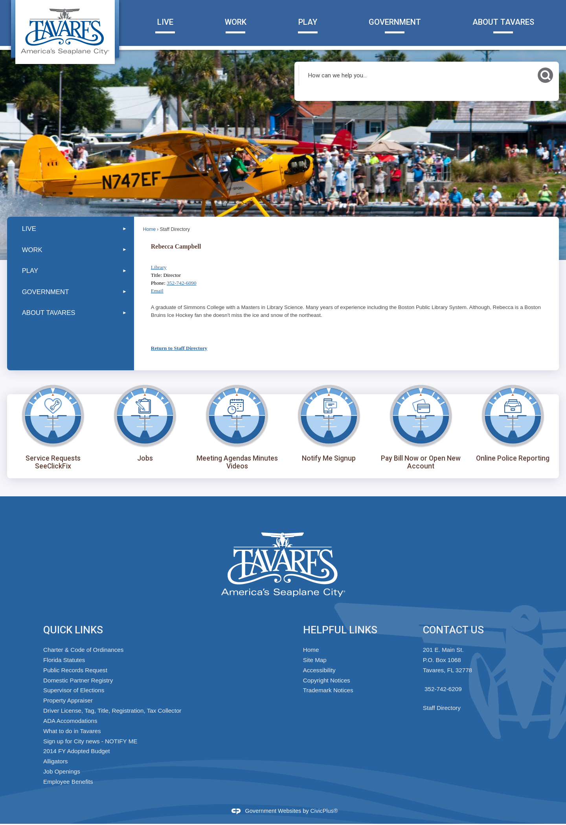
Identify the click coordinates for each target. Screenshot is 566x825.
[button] (545, 75)
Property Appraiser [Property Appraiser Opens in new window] (68, 700)
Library (159, 267)
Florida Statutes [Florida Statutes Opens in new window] (64, 660)
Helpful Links (340, 630)
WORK (32, 250)
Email (157, 291)
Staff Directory (442, 707)
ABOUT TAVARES (48, 312)
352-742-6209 (443, 689)
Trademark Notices (328, 690)
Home (149, 229)
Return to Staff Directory (179, 348)
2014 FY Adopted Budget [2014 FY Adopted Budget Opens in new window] (76, 751)
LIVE (29, 228)
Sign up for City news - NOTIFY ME (90, 741)
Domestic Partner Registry (78, 680)
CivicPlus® (324, 811)
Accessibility (319, 670)
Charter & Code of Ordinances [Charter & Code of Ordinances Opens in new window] (83, 649)
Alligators (55, 761)
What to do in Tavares (72, 731)
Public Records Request (75, 670)
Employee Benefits (68, 781)
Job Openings (61, 771)
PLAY (30, 270)
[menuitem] (70, 228)
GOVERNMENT (45, 292)
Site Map (315, 660)
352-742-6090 (182, 283)
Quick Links (73, 630)
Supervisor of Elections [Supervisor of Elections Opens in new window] (73, 690)
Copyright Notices (326, 680)
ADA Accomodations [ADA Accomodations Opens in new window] (70, 720)
